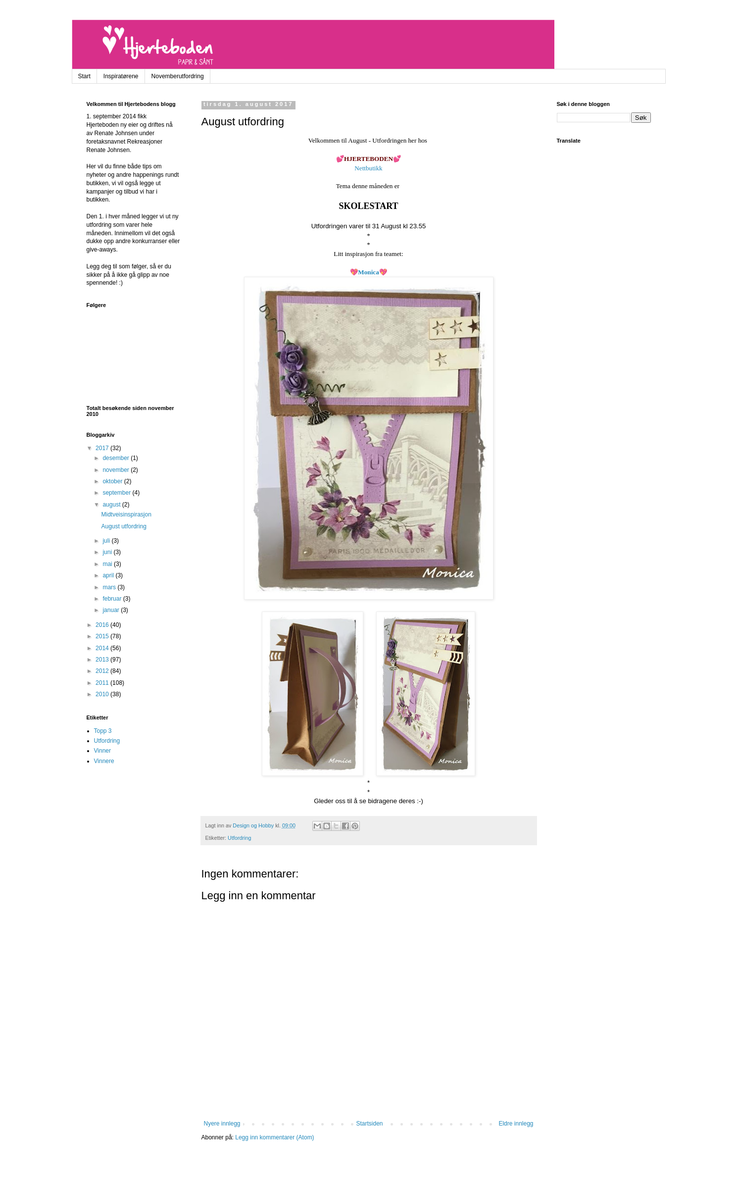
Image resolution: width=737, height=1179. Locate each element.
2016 (103, 624)
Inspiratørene (121, 76)
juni (107, 552)
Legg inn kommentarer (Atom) (274, 1137)
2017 (103, 448)
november (116, 469)
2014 (103, 648)
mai (108, 564)
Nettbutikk (368, 168)
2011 (103, 682)
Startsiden (369, 1123)
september (117, 492)
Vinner (102, 750)
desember (116, 458)
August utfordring (123, 526)
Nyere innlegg (222, 1123)
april (108, 575)
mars (109, 587)
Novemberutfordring (177, 76)
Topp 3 (103, 730)
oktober (113, 481)
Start (84, 76)
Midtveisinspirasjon (126, 514)
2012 (103, 670)
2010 (103, 694)
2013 (103, 659)
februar (112, 598)
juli (106, 540)
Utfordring (239, 838)
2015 (103, 636)
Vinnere (104, 761)
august (112, 504)
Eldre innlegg (515, 1123)
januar (111, 610)
